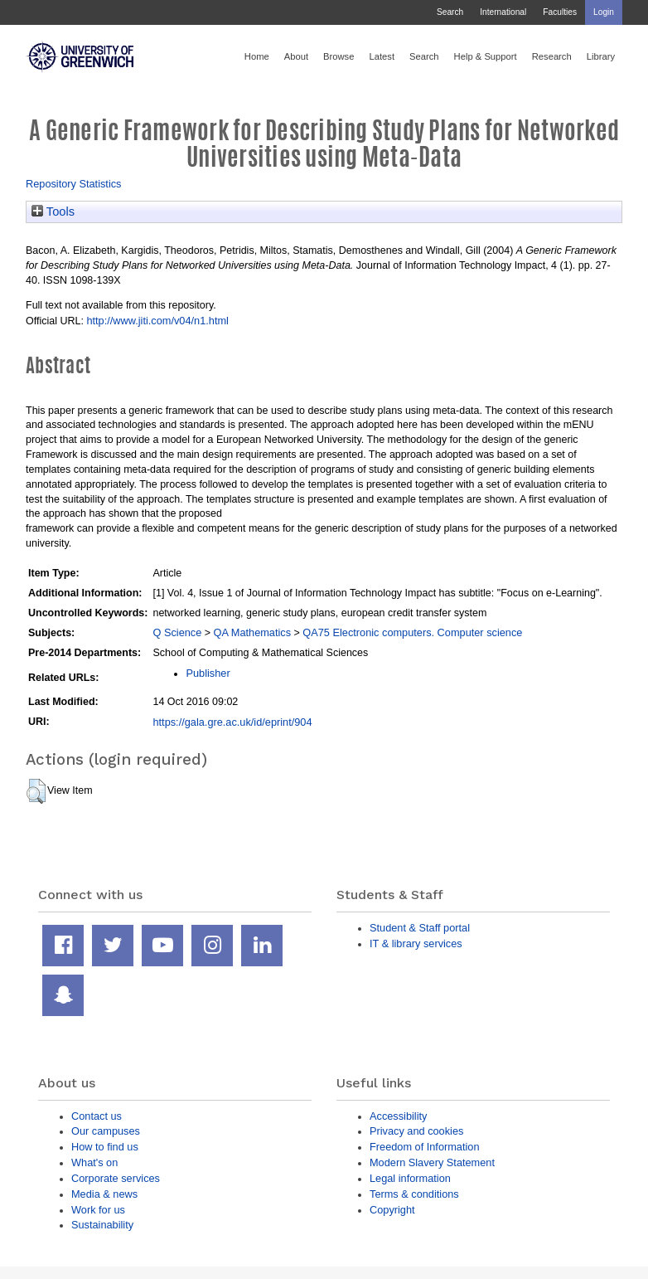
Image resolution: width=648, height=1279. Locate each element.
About (296, 56)
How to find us (104, 1146)
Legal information (410, 1178)
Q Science (176, 632)
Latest (381, 56)
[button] (36, 791)
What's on (94, 1162)
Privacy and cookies (416, 1131)
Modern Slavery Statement (432, 1162)
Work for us (98, 1210)
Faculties (560, 12)
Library (601, 56)
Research (552, 56)
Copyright (392, 1210)
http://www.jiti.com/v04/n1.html (157, 320)
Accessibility (398, 1116)
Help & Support (485, 56)
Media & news (104, 1194)
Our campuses (105, 1131)
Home (256, 56)
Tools (53, 211)
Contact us (96, 1116)
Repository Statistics (74, 184)
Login (603, 12)
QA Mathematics (253, 632)
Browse (338, 56)
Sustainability (102, 1224)
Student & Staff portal (420, 928)
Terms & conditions (414, 1194)
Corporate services (115, 1178)
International (503, 12)
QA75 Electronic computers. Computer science (412, 632)
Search (450, 12)
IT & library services (416, 943)
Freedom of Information (425, 1146)
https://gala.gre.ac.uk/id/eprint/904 (232, 722)
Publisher (208, 673)
